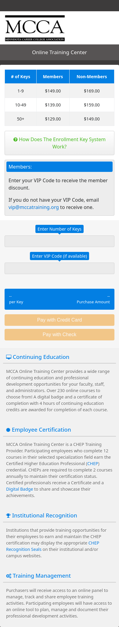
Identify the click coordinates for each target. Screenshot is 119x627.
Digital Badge (19, 489)
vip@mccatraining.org (34, 207)
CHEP (92, 463)
